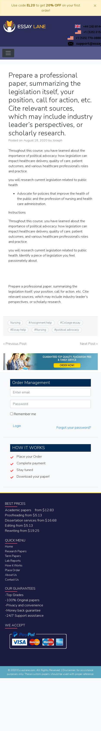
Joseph (57, 140)
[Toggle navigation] (8, 53)
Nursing (15, 323)
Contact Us (12, 580)
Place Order (12, 570)
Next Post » (89, 343)
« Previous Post (15, 343)
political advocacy (67, 330)
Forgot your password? (74, 427)
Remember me (23, 414)
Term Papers (13, 556)
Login (17, 426)
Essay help (19, 330)
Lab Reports (13, 561)
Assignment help (41, 323)
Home (9, 547)
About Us (11, 575)
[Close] (95, 5)
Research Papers (16, 551)
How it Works (13, 565)
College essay (71, 323)
